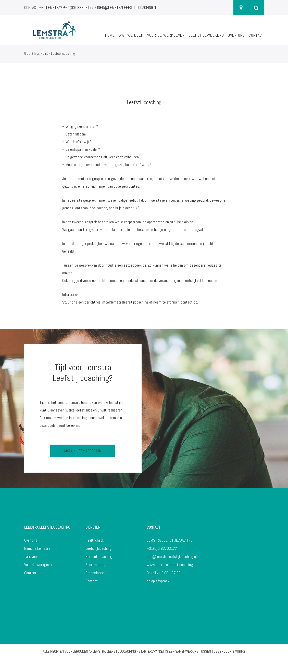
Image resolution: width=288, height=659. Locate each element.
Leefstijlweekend (206, 35)
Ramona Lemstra (37, 548)
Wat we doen (131, 35)
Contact (256, 35)
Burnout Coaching (98, 556)
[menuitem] (110, 38)
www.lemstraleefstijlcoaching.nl (171, 564)
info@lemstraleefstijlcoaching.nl (172, 556)
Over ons (236, 35)
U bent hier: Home (36, 53)
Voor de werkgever (166, 35)
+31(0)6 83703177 (162, 548)
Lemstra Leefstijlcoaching (114, 651)
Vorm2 (240, 651)
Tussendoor (222, 651)
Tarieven (30, 556)
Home (110, 35)
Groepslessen (95, 572)
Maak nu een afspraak (82, 451)
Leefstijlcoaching (98, 548)
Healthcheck (94, 540)
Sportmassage (96, 564)
